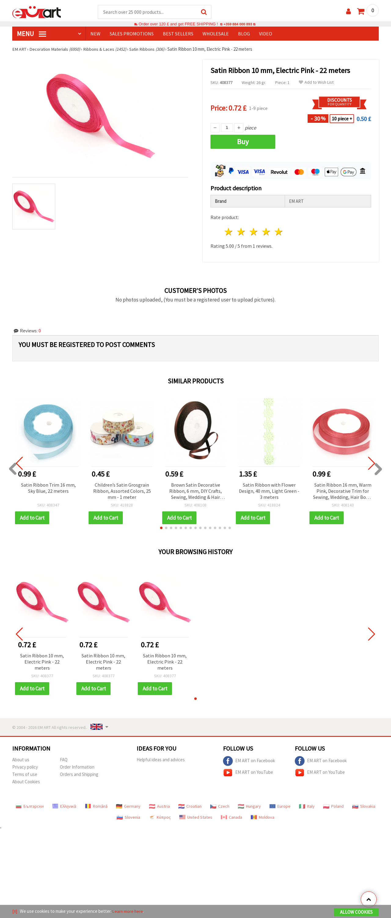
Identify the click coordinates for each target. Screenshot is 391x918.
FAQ (64, 760)
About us (20, 760)
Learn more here (128, 911)
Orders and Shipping (79, 774)
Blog (244, 34)
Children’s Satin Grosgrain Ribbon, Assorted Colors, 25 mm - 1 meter (122, 491)
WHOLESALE (216, 34)
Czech (219, 806)
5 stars (278, 232)
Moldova (262, 817)
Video (265, 34)
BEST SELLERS (178, 34)
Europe (280, 806)
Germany (128, 806)
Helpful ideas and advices (161, 760)
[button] (161, 528)
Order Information (77, 767)
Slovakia (363, 806)
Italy (307, 806)
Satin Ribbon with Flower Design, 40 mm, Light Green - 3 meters (269, 491)
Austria (159, 806)
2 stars (241, 232)
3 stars (254, 232)
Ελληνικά (64, 806)
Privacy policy (25, 767)
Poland (333, 806)
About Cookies (26, 782)
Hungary (249, 806)
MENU (31, 34)
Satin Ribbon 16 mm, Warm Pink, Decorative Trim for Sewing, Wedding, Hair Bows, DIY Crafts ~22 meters (343, 491)
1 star (229, 232)
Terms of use (24, 774)
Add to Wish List (316, 82)
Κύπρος (160, 817)
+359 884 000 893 (237, 24)
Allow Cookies (356, 912)
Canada (231, 817)
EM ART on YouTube (248, 773)
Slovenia (128, 817)
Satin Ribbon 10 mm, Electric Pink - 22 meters (42, 662)
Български (30, 806)
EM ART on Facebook (249, 761)
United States (195, 817)
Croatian (190, 806)
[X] (14, 911)
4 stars (266, 232)
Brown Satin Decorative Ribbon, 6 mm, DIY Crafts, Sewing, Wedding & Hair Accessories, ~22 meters (195, 491)
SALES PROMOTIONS (132, 34)
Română (96, 806)
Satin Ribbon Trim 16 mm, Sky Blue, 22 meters (48, 488)
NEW (95, 34)
